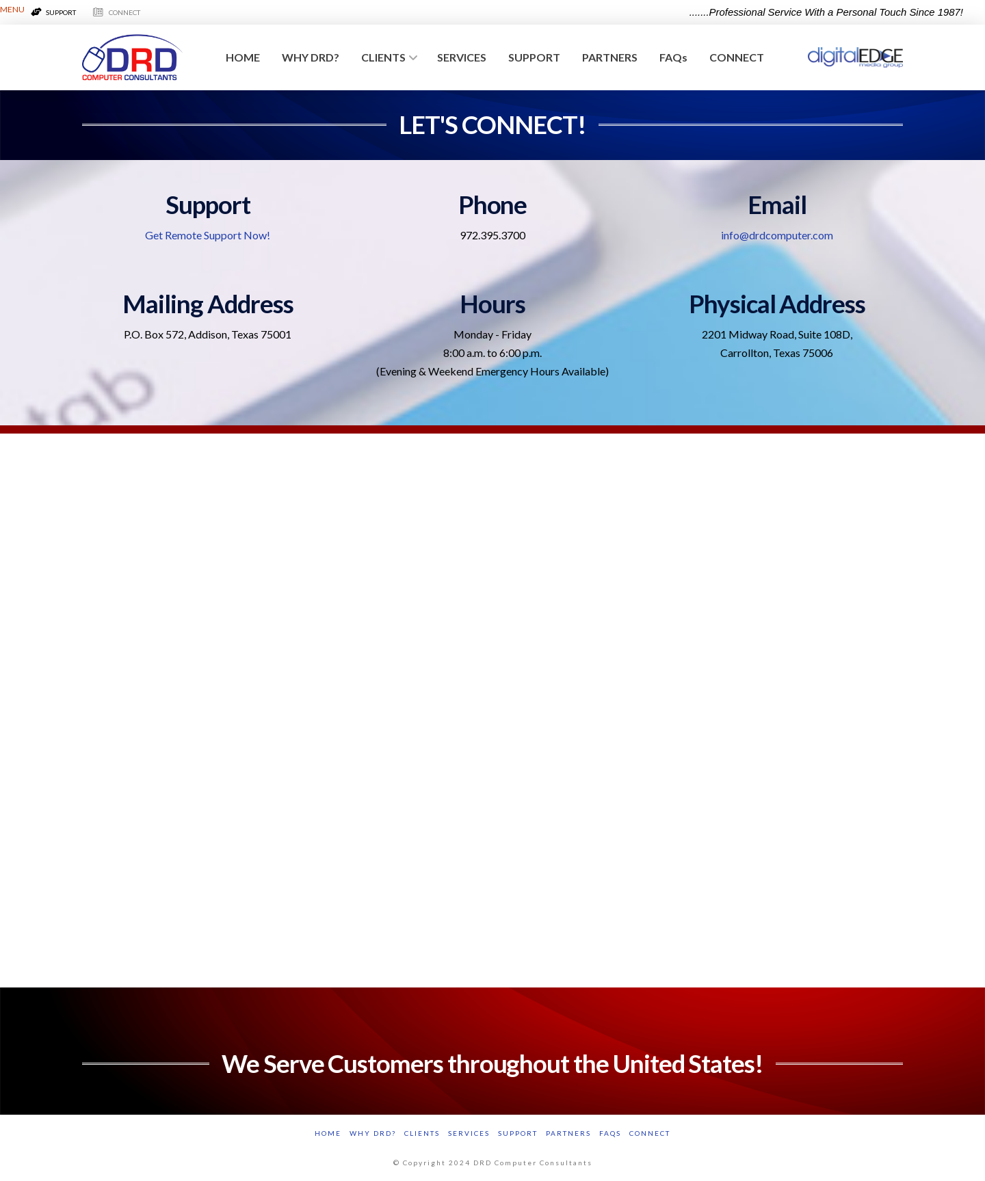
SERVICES (469, 1133)
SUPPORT (518, 1133)
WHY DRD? (373, 1133)
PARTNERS (568, 1133)
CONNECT (649, 1133)
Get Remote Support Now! (207, 234)
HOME (328, 1133)
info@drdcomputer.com (777, 234)
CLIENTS (422, 1133)
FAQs (610, 1133)
